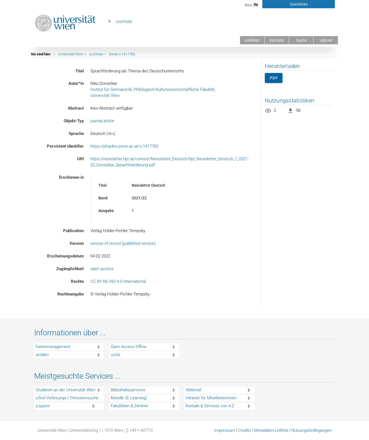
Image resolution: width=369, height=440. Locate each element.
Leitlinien (252, 40)
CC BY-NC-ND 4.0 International (118, 281)
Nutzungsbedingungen (311, 430)
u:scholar (124, 21)
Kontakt (277, 40)
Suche (301, 40)
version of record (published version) (123, 243)
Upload (326, 40)
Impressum (224, 430)
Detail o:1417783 (122, 54)
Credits (244, 430)
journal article (102, 120)
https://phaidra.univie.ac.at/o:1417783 (124, 146)
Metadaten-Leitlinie (271, 430)
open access (102, 268)
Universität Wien (71, 54)
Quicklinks (299, 4)
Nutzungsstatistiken (289, 100)
